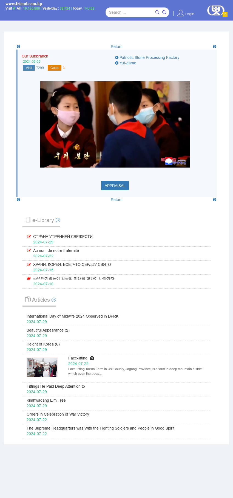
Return (117, 46)
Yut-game (125, 63)
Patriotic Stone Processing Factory (147, 57)
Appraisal (115, 185)
